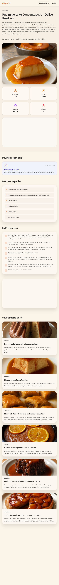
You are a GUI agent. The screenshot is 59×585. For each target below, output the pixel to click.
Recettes (5, 39)
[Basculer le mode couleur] (44, 3)
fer (9, 261)
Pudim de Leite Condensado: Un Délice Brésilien (31, 39)
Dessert (12, 39)
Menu (54, 3)
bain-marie (45, 257)
